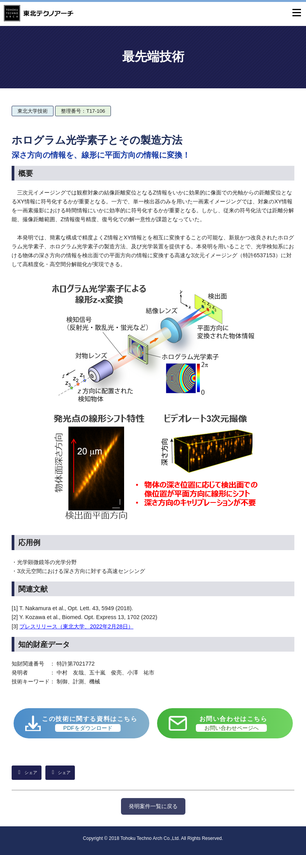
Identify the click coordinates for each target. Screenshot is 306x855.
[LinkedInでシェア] (26, 773)
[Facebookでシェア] (60, 773)
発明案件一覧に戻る (153, 806)
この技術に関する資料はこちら (89, 724)
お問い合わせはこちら (232, 724)
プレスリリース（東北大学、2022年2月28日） (76, 626)
